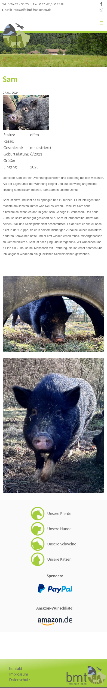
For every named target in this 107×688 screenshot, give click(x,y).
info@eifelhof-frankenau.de (32, 10)
